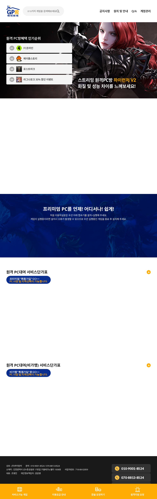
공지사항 (104, 11)
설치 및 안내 (121, 11)
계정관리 (145, 11)
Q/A (134, 11)
